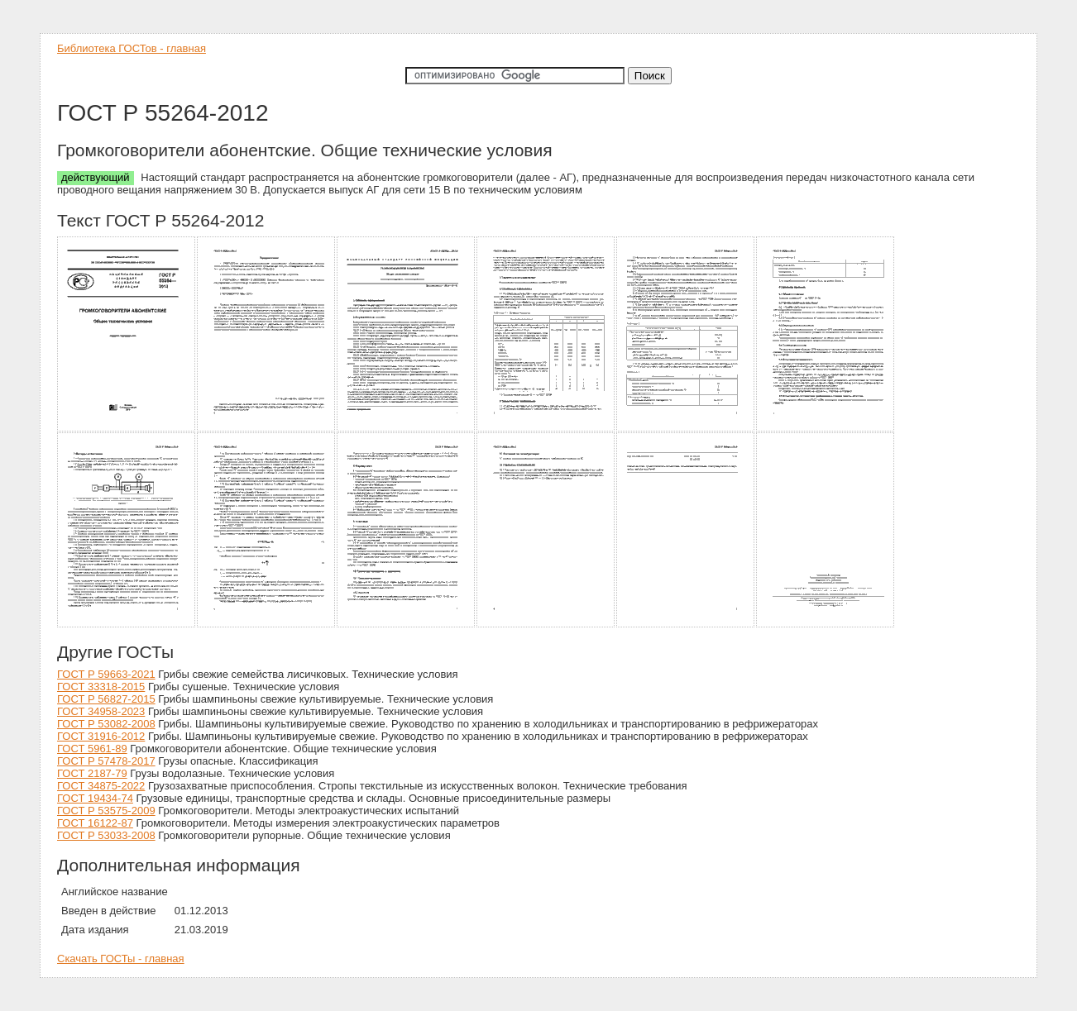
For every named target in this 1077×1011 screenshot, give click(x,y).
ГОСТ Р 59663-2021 (106, 674)
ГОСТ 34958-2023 (101, 711)
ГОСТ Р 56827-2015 (106, 699)
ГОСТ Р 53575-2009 (106, 810)
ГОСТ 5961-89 (92, 748)
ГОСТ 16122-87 (95, 823)
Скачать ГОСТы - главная (120, 958)
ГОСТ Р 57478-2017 (106, 761)
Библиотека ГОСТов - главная (131, 48)
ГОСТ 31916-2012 (101, 736)
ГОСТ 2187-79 (92, 773)
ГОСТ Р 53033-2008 (106, 835)
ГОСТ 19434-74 (95, 798)
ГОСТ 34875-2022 (101, 786)
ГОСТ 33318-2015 (101, 686)
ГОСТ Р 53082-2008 (106, 724)
